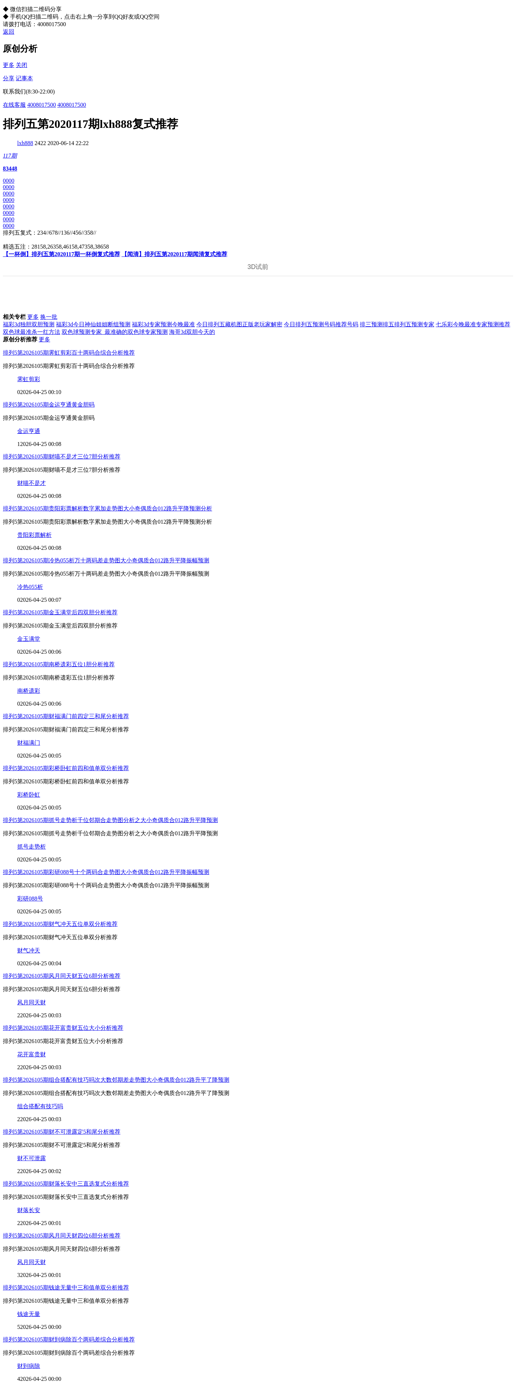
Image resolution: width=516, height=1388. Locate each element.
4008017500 (41, 105)
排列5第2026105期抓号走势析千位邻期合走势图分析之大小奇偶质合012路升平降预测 (110, 820)
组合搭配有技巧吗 (40, 1106)
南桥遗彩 (28, 691)
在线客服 (14, 105)
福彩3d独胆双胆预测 (28, 324)
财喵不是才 (31, 483)
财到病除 (28, 1366)
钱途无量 (28, 1314)
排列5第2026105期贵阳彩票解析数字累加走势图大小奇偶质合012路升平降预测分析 (107, 508)
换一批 (48, 317)
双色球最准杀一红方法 (31, 332)
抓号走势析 (31, 847)
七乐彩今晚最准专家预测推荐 (473, 324)
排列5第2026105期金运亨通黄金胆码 (49, 405)
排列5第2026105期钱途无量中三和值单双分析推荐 (66, 1287)
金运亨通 (28, 431)
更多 (8, 65)
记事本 (24, 78)
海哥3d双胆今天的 (192, 332)
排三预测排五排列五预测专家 (397, 324)
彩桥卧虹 (28, 795)
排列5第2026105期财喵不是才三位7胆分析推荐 (61, 456)
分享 (8, 78)
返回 (8, 32)
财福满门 (28, 743)
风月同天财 (31, 1002)
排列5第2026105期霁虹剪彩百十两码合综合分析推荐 (69, 353)
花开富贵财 (31, 1054)
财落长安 (28, 1210)
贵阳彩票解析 (34, 535)
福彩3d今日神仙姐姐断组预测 (93, 324)
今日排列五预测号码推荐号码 (321, 324)
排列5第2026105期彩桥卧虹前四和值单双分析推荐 (66, 768)
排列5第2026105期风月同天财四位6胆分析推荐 (61, 1236)
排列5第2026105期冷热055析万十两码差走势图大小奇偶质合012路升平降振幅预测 (106, 560)
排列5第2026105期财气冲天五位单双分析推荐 (60, 924)
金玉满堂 (28, 639)
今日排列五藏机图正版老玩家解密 (239, 324)
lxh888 (25, 143)
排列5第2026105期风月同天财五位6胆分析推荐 (61, 976)
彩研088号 (30, 898)
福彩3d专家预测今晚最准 (163, 324)
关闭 (21, 65)
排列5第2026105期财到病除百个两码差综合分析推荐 (69, 1339)
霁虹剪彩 (28, 379)
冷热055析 (30, 587)
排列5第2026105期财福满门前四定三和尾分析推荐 (66, 716)
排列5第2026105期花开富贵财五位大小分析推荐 (63, 1028)
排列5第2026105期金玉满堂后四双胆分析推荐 (60, 612)
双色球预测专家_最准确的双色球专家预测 (115, 332)
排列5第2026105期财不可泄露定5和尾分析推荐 (61, 1132)
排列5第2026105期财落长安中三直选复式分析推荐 (66, 1184)
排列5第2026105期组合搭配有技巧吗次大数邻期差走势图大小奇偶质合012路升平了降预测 (116, 1080)
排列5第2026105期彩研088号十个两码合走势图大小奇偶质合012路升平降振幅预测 (106, 872)
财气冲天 (28, 950)
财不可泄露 (31, 1158)
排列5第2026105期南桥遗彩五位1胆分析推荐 (59, 664)
